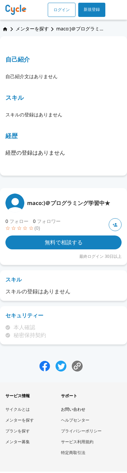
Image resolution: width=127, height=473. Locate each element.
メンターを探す (32, 28)
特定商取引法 (73, 452)
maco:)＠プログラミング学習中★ (68, 203)
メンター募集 (17, 442)
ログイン (62, 10)
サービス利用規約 (77, 442)
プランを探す (17, 431)
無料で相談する (64, 242)
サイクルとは (17, 409)
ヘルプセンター (75, 420)
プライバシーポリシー (81, 431)
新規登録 (92, 9)
